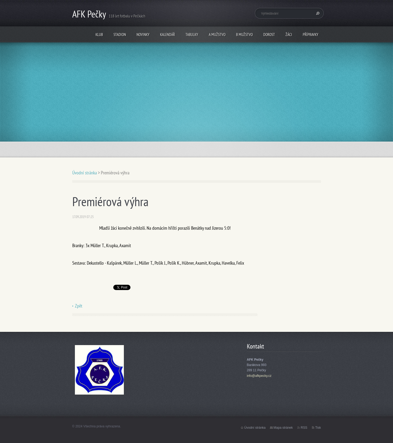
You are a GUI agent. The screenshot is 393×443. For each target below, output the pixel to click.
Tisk (318, 428)
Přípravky (310, 34)
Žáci (289, 34)
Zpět (78, 306)
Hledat (317, 13)
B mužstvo (244, 34)
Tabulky (192, 34)
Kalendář (167, 34)
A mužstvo (217, 34)
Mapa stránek (283, 428)
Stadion (120, 34)
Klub (99, 34)
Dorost (269, 34)
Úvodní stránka (84, 173)
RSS (304, 428)
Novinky (143, 34)
